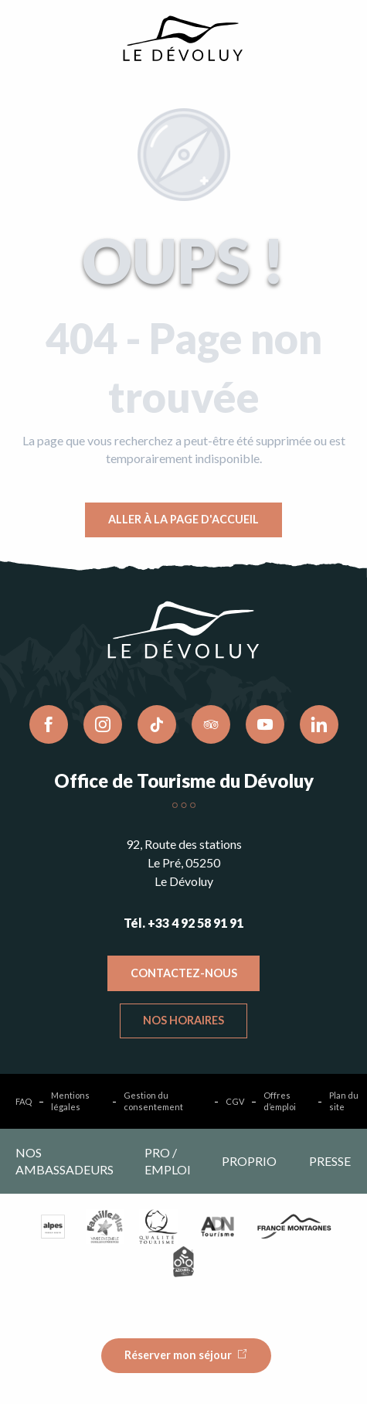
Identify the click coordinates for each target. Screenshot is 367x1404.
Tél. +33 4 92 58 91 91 (183, 922)
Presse (330, 1161)
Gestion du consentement (153, 1101)
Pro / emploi (167, 1161)
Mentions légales (70, 1101)
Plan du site (344, 1101)
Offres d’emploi (279, 1101)
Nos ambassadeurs (64, 1161)
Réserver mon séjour (178, 1354)
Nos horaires (183, 1020)
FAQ (23, 1101)
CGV (235, 1101)
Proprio (249, 1161)
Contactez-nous (184, 973)
